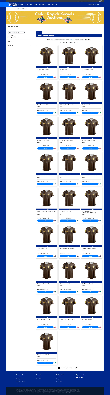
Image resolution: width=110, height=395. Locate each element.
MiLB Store (58, 378)
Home (9, 8)
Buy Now (54, 4)
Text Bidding (78, 1)
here (72, 39)
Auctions (48, 4)
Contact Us (18, 376)
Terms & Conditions (20, 381)
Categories (41, 4)
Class (34, 4)
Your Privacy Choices (21, 379)
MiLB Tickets (59, 381)
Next (77, 368)
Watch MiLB (58, 379)
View (45, 77)
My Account (38, 378)
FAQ (17, 382)
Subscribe (85, 1)
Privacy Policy (19, 378)
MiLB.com (91, 1)
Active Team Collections (24, 4)
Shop (96, 1)
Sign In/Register (91, 4)
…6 (73, 368)
